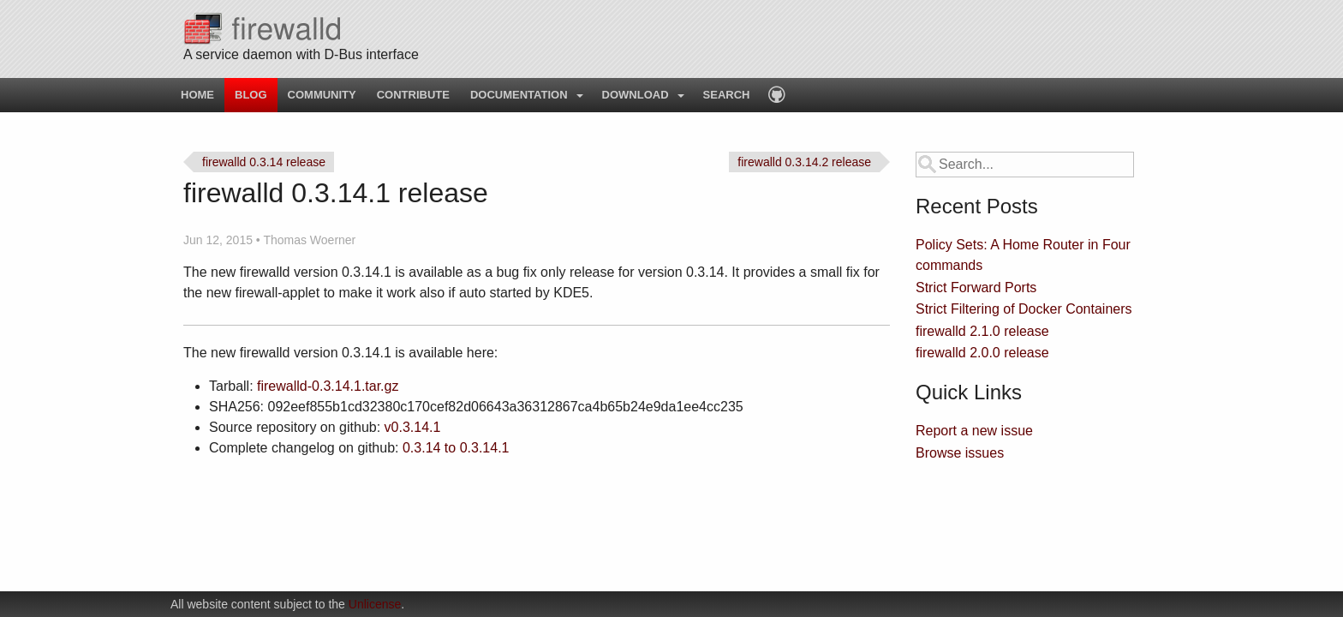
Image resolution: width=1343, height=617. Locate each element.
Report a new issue (974, 430)
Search (726, 94)
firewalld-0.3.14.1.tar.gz (327, 386)
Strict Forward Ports (976, 287)
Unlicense (375, 604)
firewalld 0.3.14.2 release (804, 162)
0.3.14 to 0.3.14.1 (456, 447)
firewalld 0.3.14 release (263, 162)
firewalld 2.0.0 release (982, 352)
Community (322, 94)
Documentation (519, 94)
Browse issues (960, 453)
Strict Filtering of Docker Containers (1024, 309)
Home (197, 94)
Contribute (413, 94)
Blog (251, 94)
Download (635, 94)
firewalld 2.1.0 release (982, 331)
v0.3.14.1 (413, 427)
